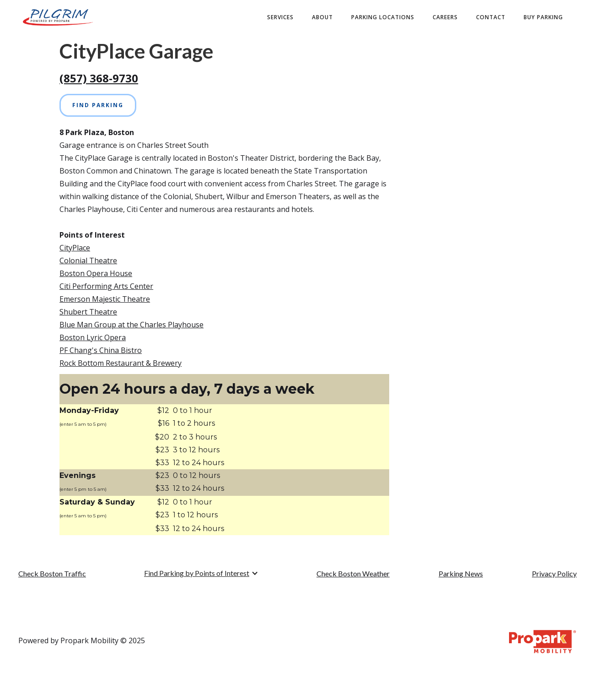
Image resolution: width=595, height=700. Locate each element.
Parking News (461, 573)
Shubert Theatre (88, 312)
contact (490, 17)
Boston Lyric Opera (92, 337)
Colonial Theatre (88, 260)
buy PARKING (543, 17)
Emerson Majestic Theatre (104, 299)
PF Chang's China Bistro (100, 350)
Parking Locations (382, 17)
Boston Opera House (95, 273)
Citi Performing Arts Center (106, 286)
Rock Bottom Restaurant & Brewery (120, 363)
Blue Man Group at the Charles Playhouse (131, 325)
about (322, 17)
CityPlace (74, 248)
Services (280, 17)
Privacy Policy (554, 573)
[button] (201, 573)
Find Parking (97, 105)
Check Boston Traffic (52, 573)
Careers (445, 17)
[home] (58, 17)
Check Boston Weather (353, 573)
